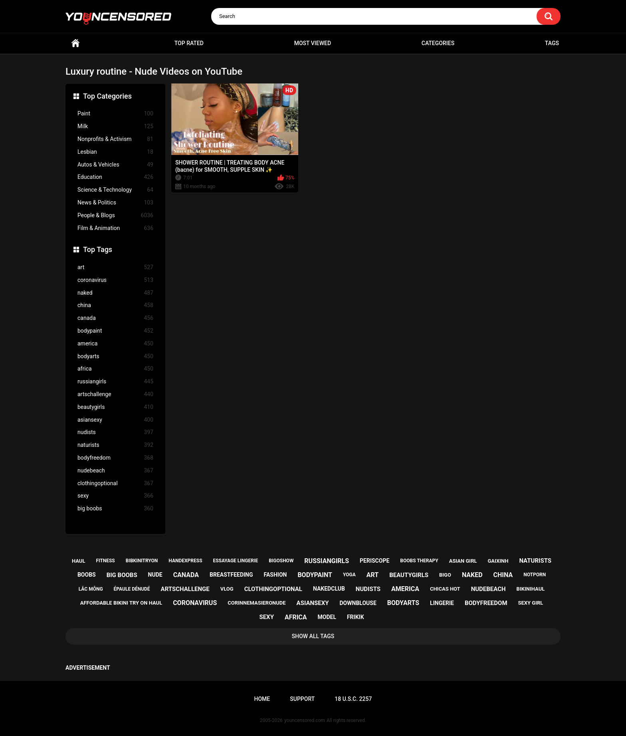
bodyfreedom (115, 457)
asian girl (463, 561)
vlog (227, 589)
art (115, 267)
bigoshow (281, 560)
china (115, 305)
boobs (86, 574)
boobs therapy (419, 560)
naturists (115, 445)
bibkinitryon (142, 560)
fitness (105, 560)
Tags (552, 43)
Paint (115, 113)
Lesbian (115, 152)
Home (75, 43)
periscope (374, 560)
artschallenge (115, 394)
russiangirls (115, 381)
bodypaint (115, 330)
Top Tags (97, 249)
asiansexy (115, 420)
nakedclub (329, 588)
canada (115, 318)
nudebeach (115, 470)
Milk (115, 126)
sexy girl (530, 603)
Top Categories (107, 96)
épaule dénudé (132, 589)
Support (302, 699)
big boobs (115, 508)
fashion (275, 574)
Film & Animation (115, 228)
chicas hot (445, 589)
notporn (534, 574)
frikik (355, 617)
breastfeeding (231, 574)
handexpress (185, 560)
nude (155, 574)
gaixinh (498, 561)
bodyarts (115, 356)
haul (78, 561)
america (115, 343)
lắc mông (91, 589)
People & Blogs (115, 215)
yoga (349, 574)
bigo (445, 575)
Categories (438, 43)
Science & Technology (115, 189)
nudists (115, 432)
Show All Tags (313, 636)
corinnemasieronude (256, 603)
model (327, 617)
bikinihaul (531, 589)
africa (115, 368)
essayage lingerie (235, 560)
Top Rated (189, 43)
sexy (115, 495)
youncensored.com (304, 720)
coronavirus (115, 280)
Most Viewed (312, 43)
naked (115, 293)
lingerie (442, 603)
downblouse (358, 603)
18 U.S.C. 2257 (353, 699)
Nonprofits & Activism (115, 139)
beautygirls (115, 407)
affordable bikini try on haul (121, 603)
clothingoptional (115, 483)
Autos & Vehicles (115, 164)
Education (115, 177)
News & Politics (115, 202)
